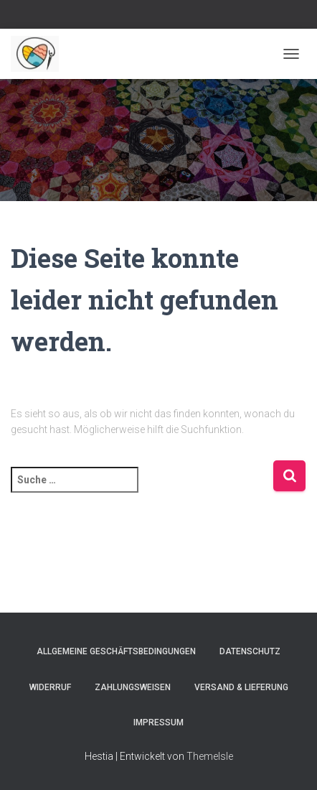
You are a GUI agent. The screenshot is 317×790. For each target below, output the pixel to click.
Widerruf (50, 687)
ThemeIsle (209, 756)
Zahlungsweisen (133, 687)
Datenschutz (249, 651)
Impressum (158, 722)
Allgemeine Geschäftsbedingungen (116, 651)
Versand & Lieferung (241, 687)
